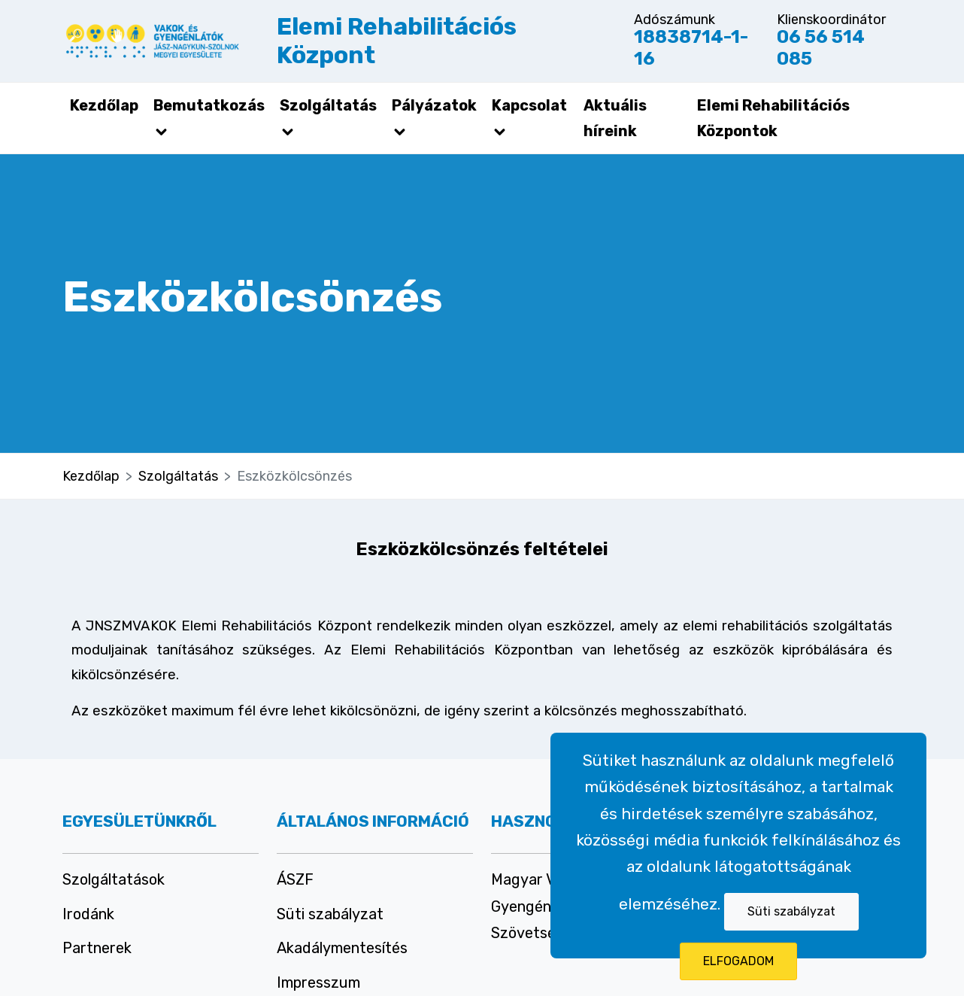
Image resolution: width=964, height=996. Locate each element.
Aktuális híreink (615, 118)
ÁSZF (295, 879)
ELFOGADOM (738, 961)
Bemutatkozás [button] (209, 118)
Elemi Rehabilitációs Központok (773, 118)
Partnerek (97, 948)
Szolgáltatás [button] (328, 118)
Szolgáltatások (113, 879)
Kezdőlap (104, 105)
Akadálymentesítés (342, 948)
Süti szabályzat (791, 911)
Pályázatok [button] (434, 118)
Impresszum (318, 982)
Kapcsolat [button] (529, 118)
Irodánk (88, 914)
